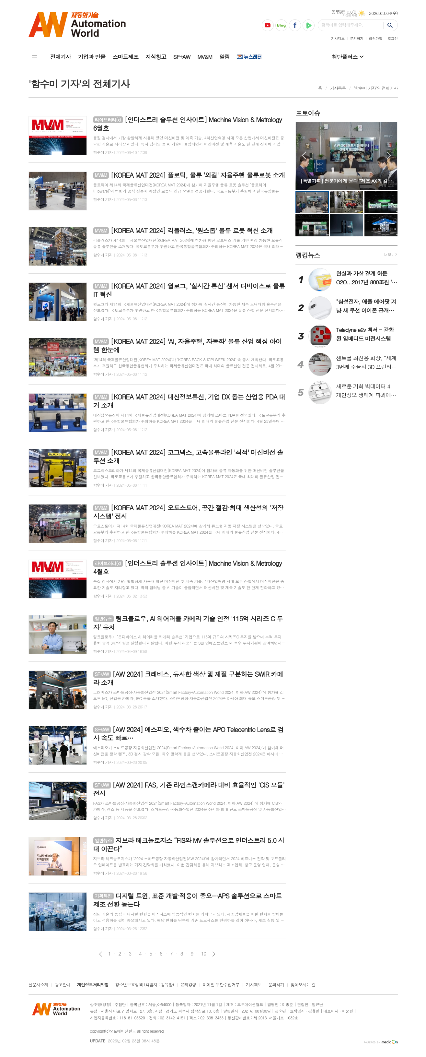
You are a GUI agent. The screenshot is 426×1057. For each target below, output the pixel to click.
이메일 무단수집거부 (221, 985)
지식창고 (155, 57)
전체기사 (60, 57)
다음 (213, 954)
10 (203, 953)
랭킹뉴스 (307, 255)
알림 (224, 57)
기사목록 (338, 88)
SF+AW (181, 57)
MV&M (204, 57)
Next (389, 155)
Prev (303, 155)
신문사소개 (38, 985)
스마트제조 (125, 57)
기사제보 (337, 38)
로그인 (392, 38)
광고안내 (63, 985)
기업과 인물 (91, 57)
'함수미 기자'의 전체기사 (375, 88)
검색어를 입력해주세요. (342, 25)
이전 (100, 954)
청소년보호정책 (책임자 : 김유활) (144, 985)
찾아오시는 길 (303, 985)
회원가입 (375, 38)
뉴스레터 (249, 57)
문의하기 (356, 38)
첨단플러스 (345, 57)
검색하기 (390, 25)
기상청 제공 (350, 15)
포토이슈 (307, 113)
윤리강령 (188, 985)
